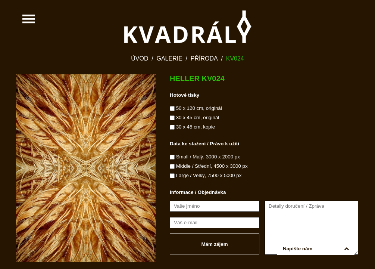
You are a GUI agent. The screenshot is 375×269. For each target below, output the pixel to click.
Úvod (139, 58)
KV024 (235, 58)
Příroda (204, 58)
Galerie (169, 58)
